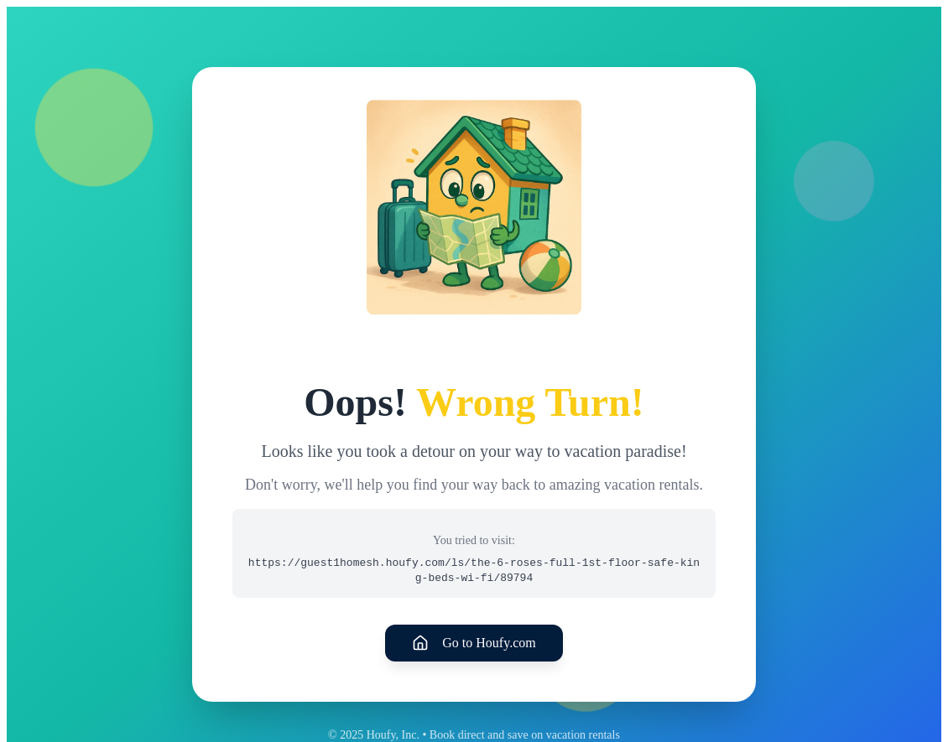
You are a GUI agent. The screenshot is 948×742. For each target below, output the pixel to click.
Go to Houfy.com (473, 643)
